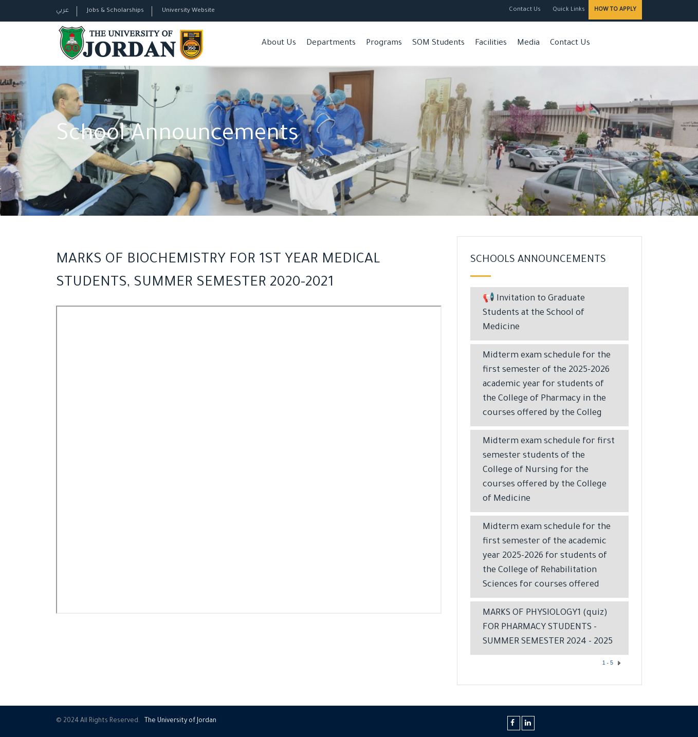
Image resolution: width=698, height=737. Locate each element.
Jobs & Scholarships (115, 11)
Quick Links (568, 10)
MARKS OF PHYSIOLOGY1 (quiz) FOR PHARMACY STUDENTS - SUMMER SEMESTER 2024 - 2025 (548, 628)
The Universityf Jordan (180, 721)
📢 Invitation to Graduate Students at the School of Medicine (534, 313)
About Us (279, 43)
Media (528, 43)
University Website (188, 11)
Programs (384, 43)
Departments (331, 43)
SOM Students (438, 43)
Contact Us (525, 10)
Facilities (491, 43)
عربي (62, 11)
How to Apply (615, 10)
